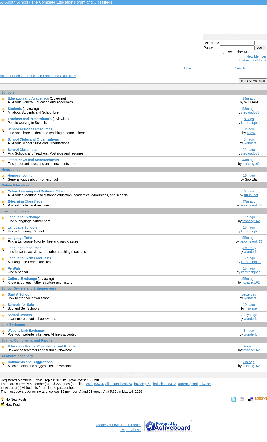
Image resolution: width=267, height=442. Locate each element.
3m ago (249, 362)
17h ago (249, 258)
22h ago (249, 149)
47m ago (248, 201)
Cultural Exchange (23, 279)
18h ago (249, 227)
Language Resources (24, 248)
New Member (256, 56)
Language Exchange (24, 217)
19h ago (249, 175)
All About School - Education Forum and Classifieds (38, 76)
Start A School (19, 294)
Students (15, 108)
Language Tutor (20, 238)
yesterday (249, 248)
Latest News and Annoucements (33, 160)
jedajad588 (251, 112)
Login (260, 47)
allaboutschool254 (118, 384)
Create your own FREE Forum (118, 425)
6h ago (249, 191)
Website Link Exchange (26, 330)
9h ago (249, 129)
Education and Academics (29, 98)
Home (187, 68)
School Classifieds (22, 149)
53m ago (248, 108)
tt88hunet (251, 195)
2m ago (249, 346)
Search (240, 68)
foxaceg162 (251, 164)
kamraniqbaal (251, 123)
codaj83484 (95, 384)
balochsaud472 (251, 205)
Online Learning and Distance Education (40, 191)
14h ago (249, 217)
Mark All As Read (253, 81)
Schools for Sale (21, 304)
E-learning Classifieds (25, 201)
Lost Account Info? (252, 60)
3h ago (249, 139)
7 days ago (249, 315)
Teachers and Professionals (30, 119)
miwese (251, 308)
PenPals (14, 268)
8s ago (249, 119)
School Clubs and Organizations (33, 139)
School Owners (20, 315)
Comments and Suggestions (30, 362)
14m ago (248, 98)
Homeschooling (20, 175)
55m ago (248, 238)
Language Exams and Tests (29, 258)
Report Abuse (130, 430)
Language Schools (22, 227)
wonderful (251, 143)
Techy (251, 133)
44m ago (248, 160)
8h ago (249, 330)
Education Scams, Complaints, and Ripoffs (41, 346)
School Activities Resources (30, 129)
